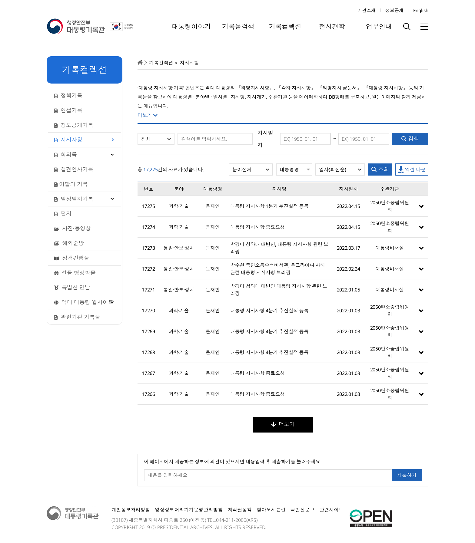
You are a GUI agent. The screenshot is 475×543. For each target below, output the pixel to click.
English (420, 10)
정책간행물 (71, 258)
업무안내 (379, 26)
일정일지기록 (73, 198)
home (140, 62)
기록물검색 (238, 26)
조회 (380, 169)
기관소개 (366, 10)
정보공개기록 (73, 125)
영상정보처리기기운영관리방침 (189, 509)
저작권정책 (240, 509)
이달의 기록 (71, 184)
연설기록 (68, 110)
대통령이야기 (191, 26)
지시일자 (265, 139)
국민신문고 (303, 509)
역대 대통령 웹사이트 (84, 302)
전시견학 (332, 26)
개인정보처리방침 (130, 509)
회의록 (65, 154)
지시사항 (68, 139)
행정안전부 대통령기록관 (76, 26)
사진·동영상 (72, 228)
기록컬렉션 (285, 26)
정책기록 (68, 95)
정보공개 (394, 10)
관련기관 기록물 (77, 317)
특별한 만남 (72, 287)
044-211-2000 (231, 520)
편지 (62, 213)
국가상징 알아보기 (122, 26)
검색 (410, 138)
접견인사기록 (73, 169)
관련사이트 (331, 509)
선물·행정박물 (75, 272)
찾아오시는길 (271, 509)
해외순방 (69, 243)
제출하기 (407, 475)
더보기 (283, 424)
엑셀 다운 (412, 169)
